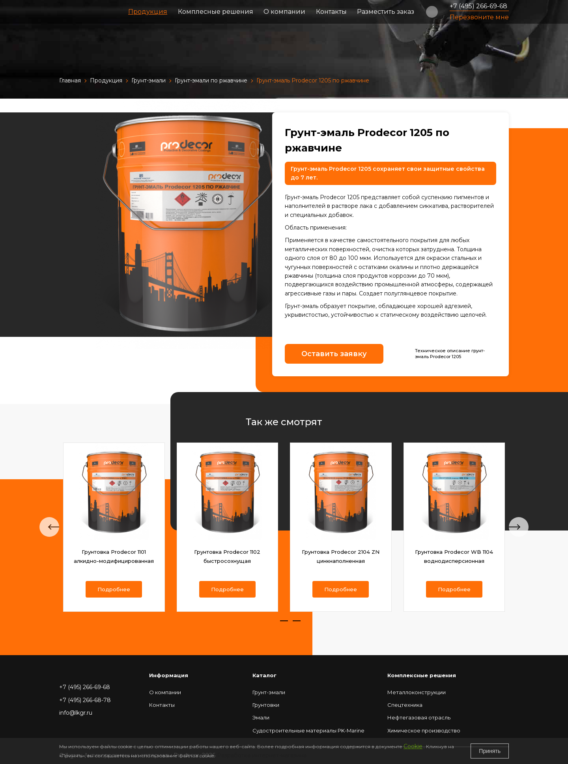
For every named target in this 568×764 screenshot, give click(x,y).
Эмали (260, 717)
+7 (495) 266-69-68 (478, 6)
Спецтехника (404, 705)
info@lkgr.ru (75, 712)
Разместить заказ (385, 11)
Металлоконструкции (416, 692)
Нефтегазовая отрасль (418, 717)
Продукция (147, 11)
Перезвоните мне (479, 17)
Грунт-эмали (148, 80)
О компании (284, 11)
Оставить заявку (334, 353)
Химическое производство (423, 730)
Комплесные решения (215, 11)
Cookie (413, 746)
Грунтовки (265, 705)
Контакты (331, 11)
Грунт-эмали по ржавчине (211, 80)
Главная (70, 80)
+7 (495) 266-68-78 (85, 700)
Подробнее (113, 589)
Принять (490, 751)
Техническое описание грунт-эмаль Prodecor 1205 (450, 353)
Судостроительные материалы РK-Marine (308, 730)
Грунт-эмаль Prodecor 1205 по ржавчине (312, 80)
